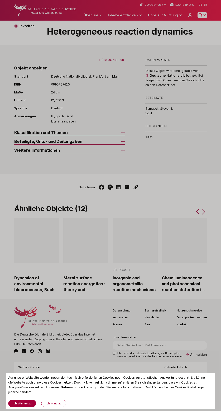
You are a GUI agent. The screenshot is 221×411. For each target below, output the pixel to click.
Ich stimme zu (22, 403)
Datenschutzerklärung (78, 387)
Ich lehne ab (53, 403)
